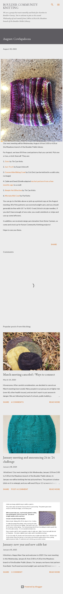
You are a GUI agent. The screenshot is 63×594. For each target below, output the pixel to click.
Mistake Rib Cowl (12, 196)
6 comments (17, 402)
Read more (54, 402)
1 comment (16, 572)
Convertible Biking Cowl (15, 172)
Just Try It (9, 167)
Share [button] (54, 244)
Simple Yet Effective (13, 190)
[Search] (52, 4)
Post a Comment (19, 489)
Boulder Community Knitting (20, 6)
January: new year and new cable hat (25, 544)
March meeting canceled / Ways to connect (29, 374)
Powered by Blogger (31, 586)
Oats (7, 161)
